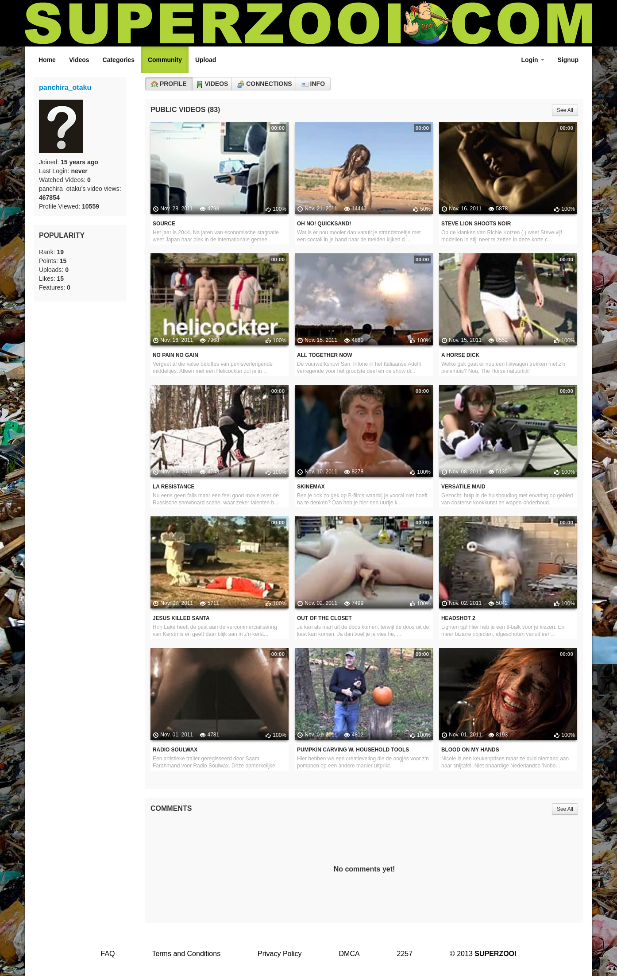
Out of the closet (324, 618)
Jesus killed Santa (181, 618)
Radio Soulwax (175, 750)
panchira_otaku (65, 87)
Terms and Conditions (186, 953)
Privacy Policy (280, 953)
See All (565, 110)
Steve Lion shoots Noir (476, 224)
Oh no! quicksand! (324, 224)
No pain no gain (175, 355)
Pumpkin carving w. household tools (353, 750)
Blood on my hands (470, 750)
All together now (324, 355)
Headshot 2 (458, 618)
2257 (405, 953)
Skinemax (311, 487)
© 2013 (483, 953)
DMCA (349, 953)
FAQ (107, 953)
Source (164, 224)
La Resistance (173, 487)
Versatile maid (463, 487)
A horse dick (460, 355)
